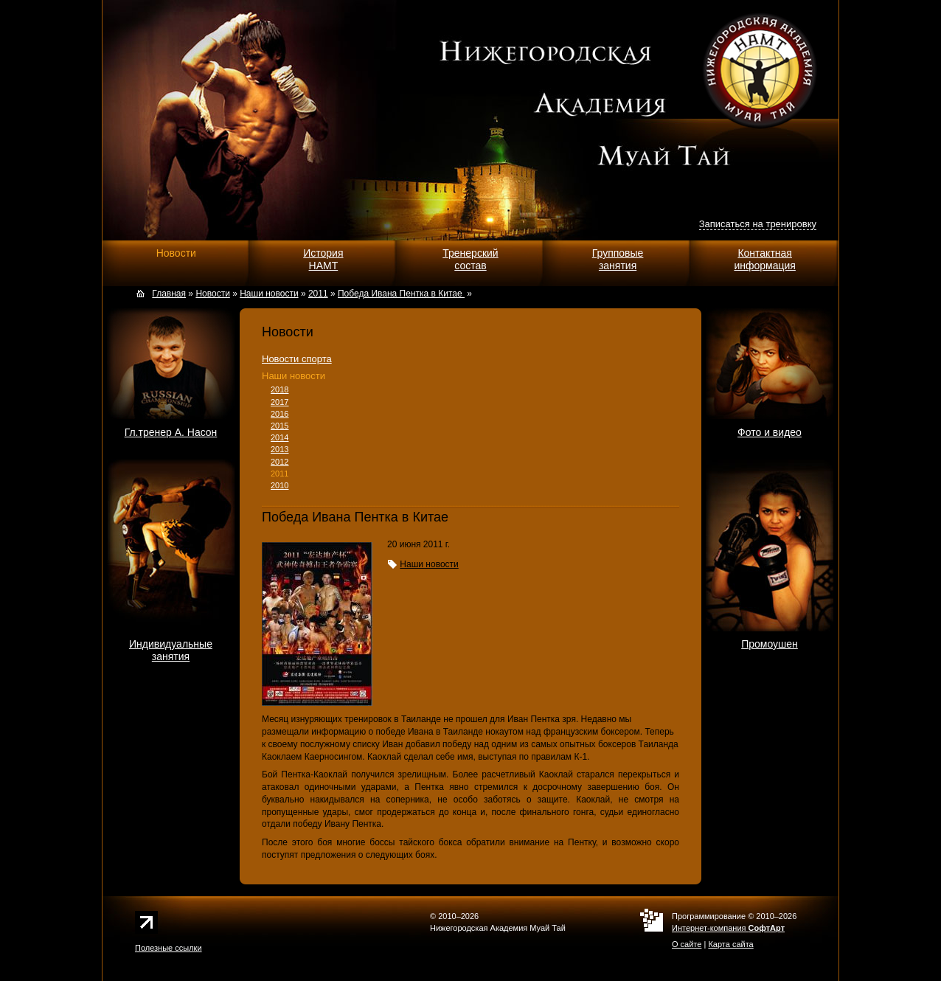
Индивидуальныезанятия (170, 650)
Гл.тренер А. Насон (171, 432)
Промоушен (769, 644)
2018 (279, 389)
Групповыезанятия (618, 259)
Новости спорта (297, 358)
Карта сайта (730, 944)
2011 (279, 473)
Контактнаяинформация (764, 259)
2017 (279, 402)
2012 (279, 461)
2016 (279, 413)
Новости (176, 253)
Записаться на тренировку (757, 223)
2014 (279, 437)
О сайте (686, 944)
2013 (279, 449)
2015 (279, 425)
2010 (279, 485)
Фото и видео (769, 432)
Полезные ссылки (168, 947)
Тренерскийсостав (470, 259)
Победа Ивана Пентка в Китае (401, 293)
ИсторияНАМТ (323, 259)
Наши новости (293, 375)
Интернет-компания (728, 927)
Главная (169, 293)
